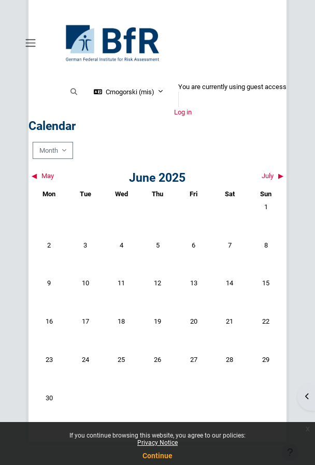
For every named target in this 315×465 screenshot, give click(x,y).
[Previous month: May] (62, 176)
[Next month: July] (252, 176)
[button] (74, 92)
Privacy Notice (157, 442)
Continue (157, 456)
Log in (183, 112)
